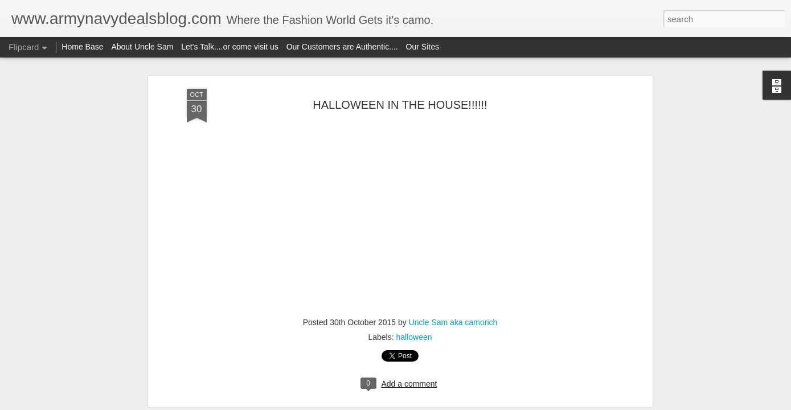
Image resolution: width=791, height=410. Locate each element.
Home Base (82, 46)
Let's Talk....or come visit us (229, 46)
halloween (414, 248)
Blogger (431, 403)
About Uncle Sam (142, 46)
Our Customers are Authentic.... (342, 46)
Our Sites (422, 46)
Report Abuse (464, 403)
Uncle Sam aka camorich (453, 233)
